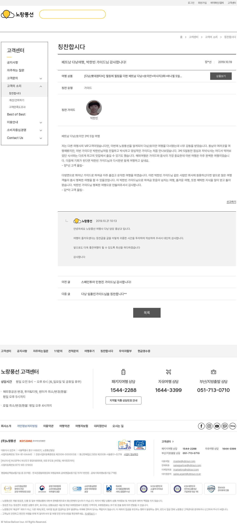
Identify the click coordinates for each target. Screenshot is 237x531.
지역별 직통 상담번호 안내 (123, 400)
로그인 (191, 2)
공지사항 (12, 62)
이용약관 (48, 426)
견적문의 (73, 351)
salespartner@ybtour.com (187, 465)
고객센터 (232, 2)
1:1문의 (58, 351)
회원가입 (202, 2)
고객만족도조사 (17, 107)
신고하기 (231, 201)
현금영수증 (144, 351)
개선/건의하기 (16, 100)
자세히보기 (90, 513)
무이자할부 (125, 351)
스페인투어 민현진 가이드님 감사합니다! (106, 282)
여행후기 (89, 351)
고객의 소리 (211, 37)
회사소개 (6, 426)
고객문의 (12, 78)
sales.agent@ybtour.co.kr (187, 474)
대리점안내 (100, 426)
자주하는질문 (40, 351)
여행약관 (64, 426)
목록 (147, 313)
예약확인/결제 (217, 2)
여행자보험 (81, 426)
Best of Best (16, 114)
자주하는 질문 (15, 70)
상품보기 (221, 76)
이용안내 (12, 122)
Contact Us (15, 138)
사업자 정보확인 (131, 454)
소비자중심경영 (16, 130)
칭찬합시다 (15, 93)
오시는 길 (118, 426)
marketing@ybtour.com (186, 469)
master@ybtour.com (184, 461)
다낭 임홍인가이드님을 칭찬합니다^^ (104, 294)
